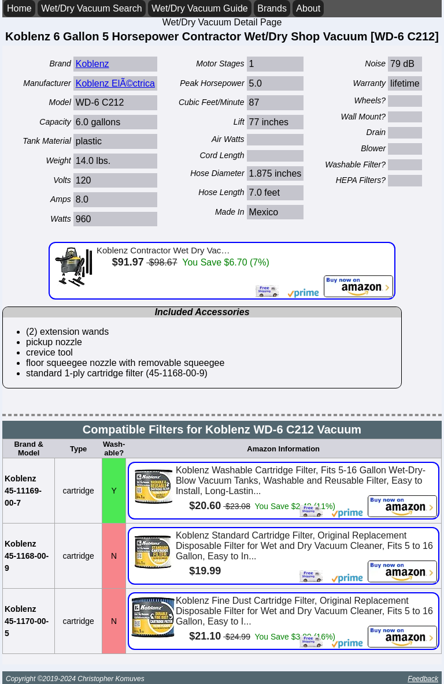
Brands (272, 8)
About (308, 8)
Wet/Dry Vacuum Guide (199, 8)
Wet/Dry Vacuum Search (91, 8)
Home (19, 8)
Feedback (423, 679)
